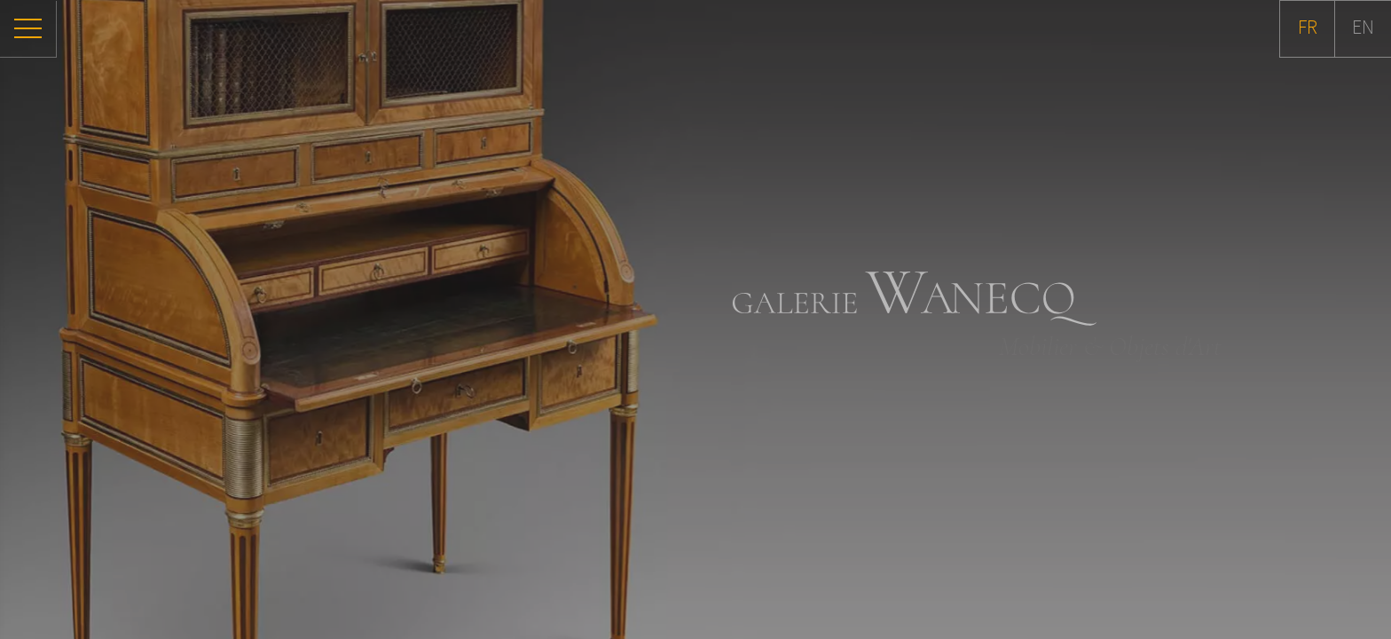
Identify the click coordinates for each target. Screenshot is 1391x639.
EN (1363, 28)
